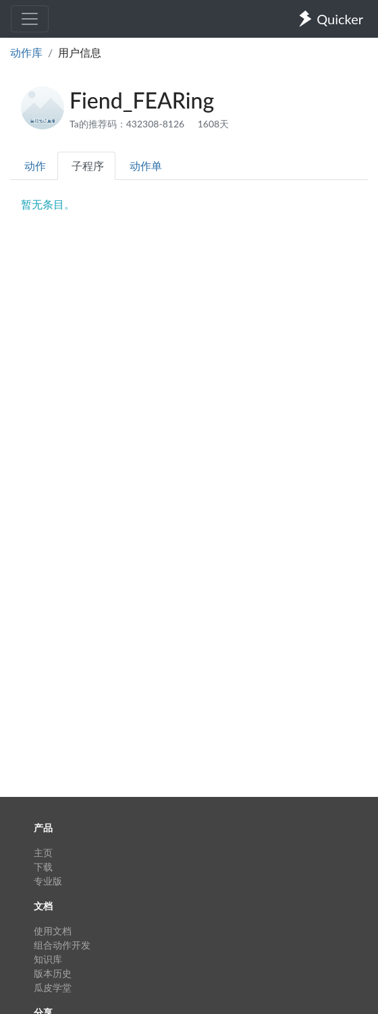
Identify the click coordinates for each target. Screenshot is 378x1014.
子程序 (88, 165)
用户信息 (79, 52)
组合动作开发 (62, 945)
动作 (35, 165)
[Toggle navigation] (30, 18)
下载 (43, 866)
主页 (43, 852)
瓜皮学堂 (53, 987)
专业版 (48, 881)
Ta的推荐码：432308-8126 (128, 123)
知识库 (48, 959)
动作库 (26, 52)
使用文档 (53, 930)
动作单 (146, 165)
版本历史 (53, 973)
